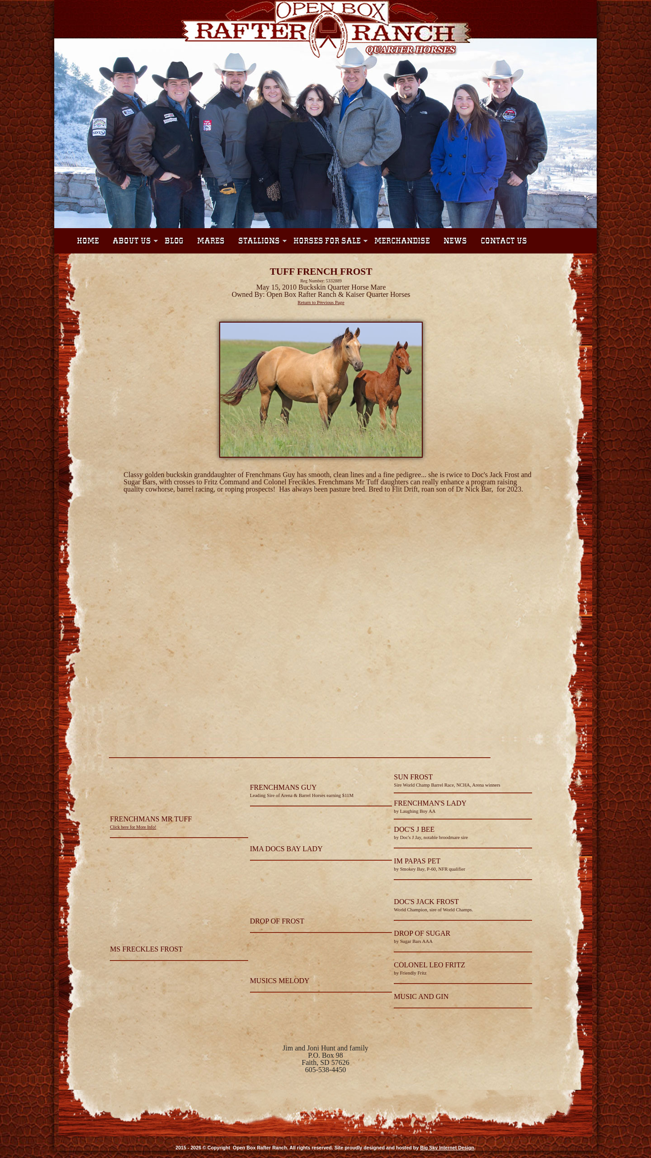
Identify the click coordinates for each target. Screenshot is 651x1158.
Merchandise (402, 240)
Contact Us (504, 240)
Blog (174, 240)
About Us (132, 240)
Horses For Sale (327, 240)
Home (88, 240)
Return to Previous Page (320, 302)
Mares (211, 240)
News (455, 240)
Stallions (259, 240)
